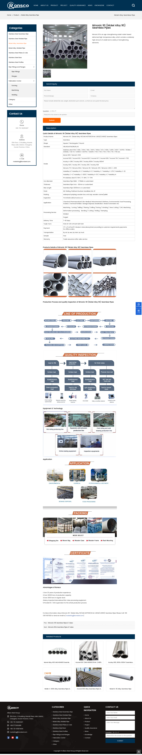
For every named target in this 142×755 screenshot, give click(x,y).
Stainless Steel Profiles (16, 62)
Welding (14, 95)
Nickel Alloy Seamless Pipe (30, 15)
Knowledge (99, 5)
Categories (58, 708)
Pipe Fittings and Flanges (17, 67)
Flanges (14, 76)
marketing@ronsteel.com (21, 161)
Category (12, 99)
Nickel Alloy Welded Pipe (17, 48)
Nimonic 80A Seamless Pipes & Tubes (60, 627)
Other (11, 104)
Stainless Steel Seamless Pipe (18, 34)
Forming (14, 85)
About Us (44, 5)
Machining (15, 90)
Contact (110, 5)
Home (36, 5)
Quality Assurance (78, 5)
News (90, 5)
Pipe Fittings (16, 71)
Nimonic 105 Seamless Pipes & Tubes (60, 623)
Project (63, 5)
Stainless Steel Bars (15, 57)
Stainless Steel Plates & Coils (18, 53)
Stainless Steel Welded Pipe (18, 39)
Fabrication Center (15, 81)
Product (54, 5)
